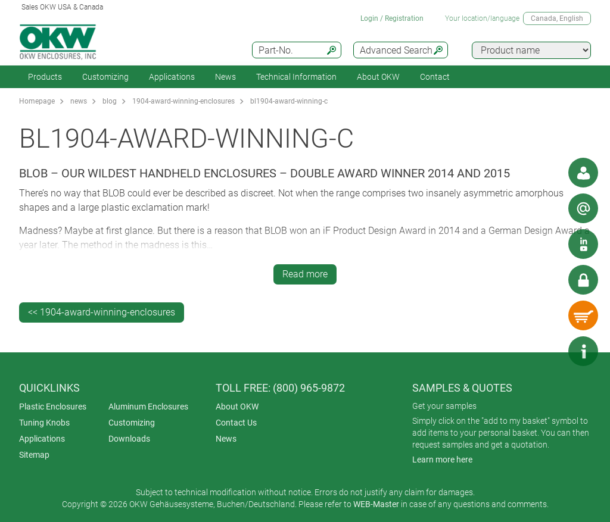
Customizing (105, 77)
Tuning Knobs (44, 422)
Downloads (129, 438)
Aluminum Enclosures (148, 406)
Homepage (37, 101)
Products (45, 77)
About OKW (237, 406)
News (225, 77)
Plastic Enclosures (52, 406)
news (78, 101)
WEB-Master (376, 504)
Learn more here (442, 459)
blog (109, 101)
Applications (172, 77)
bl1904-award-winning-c (289, 101)
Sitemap (34, 455)
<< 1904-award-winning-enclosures (101, 312)
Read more (305, 274)
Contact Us (236, 422)
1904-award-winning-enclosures (183, 101)
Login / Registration (392, 18)
